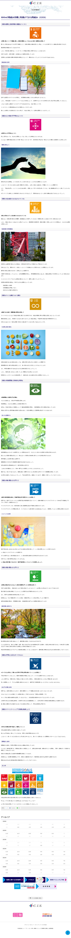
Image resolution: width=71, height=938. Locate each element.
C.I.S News (44, 924)
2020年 (4, 866)
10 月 (30, 833)
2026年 (4, 821)
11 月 (18, 833)
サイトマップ (38, 924)
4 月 (30, 827)
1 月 (64, 827)
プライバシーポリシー (29, 924)
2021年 (4, 857)
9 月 (41, 833)
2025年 (4, 830)
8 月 (53, 833)
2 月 (53, 827)
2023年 (4, 839)
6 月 (7, 854)
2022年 (4, 848)
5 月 (18, 827)
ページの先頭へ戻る (36, 898)
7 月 (64, 851)
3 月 (41, 827)
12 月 (7, 833)
